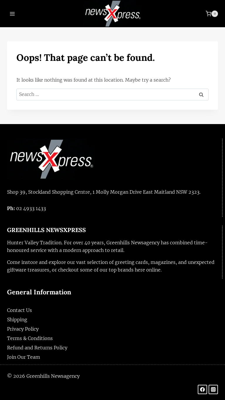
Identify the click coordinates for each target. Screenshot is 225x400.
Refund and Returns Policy (37, 348)
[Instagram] (213, 389)
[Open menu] (12, 13)
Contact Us (19, 310)
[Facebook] (202, 389)
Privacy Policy (23, 329)
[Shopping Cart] (212, 14)
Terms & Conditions (30, 338)
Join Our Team (23, 357)
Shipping (17, 319)
